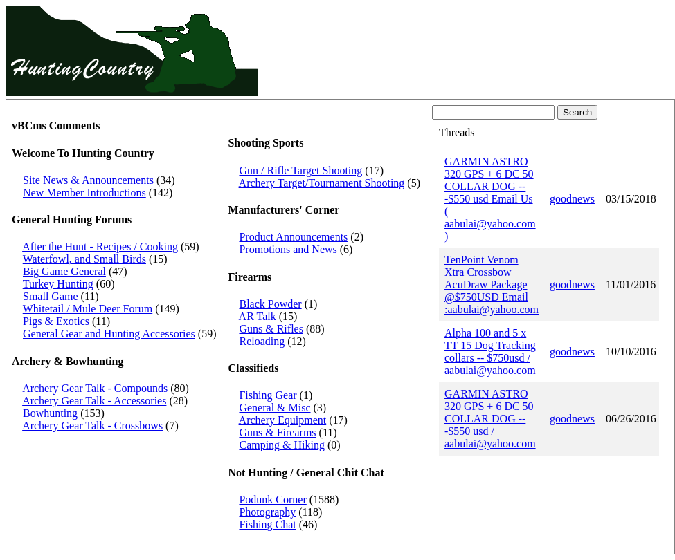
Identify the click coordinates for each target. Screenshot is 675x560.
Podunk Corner (272, 499)
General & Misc (274, 407)
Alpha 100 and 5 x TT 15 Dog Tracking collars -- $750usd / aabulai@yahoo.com (490, 351)
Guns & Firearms (277, 432)
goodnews (572, 199)
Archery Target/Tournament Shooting (322, 183)
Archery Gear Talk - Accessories (94, 401)
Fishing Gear (267, 395)
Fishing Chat (267, 524)
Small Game (50, 296)
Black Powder (270, 304)
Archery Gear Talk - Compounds (95, 388)
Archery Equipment (283, 420)
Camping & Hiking (282, 445)
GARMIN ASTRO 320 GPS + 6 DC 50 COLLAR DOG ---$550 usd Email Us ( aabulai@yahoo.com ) (490, 199)
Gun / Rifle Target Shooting (300, 170)
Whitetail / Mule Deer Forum (88, 309)
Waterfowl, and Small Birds (84, 259)
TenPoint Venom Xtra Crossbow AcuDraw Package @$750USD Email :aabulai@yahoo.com (491, 284)
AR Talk (257, 316)
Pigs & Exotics (56, 321)
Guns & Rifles (271, 329)
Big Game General (64, 271)
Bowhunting (50, 413)
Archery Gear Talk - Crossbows (92, 425)
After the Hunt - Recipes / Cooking (100, 246)
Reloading (262, 341)
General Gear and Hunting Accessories (109, 333)
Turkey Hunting (58, 284)
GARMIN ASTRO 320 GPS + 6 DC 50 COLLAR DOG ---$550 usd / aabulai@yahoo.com (490, 418)
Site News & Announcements (88, 180)
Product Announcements (293, 237)
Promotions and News (287, 249)
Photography (267, 512)
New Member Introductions (84, 192)
